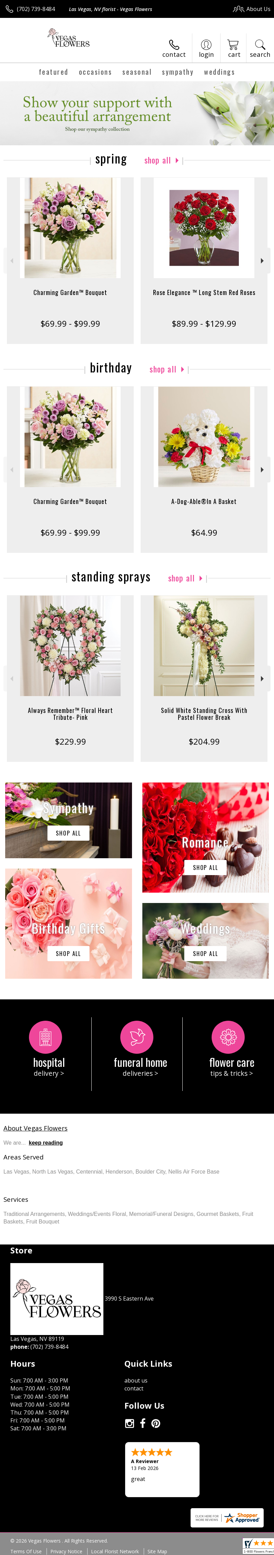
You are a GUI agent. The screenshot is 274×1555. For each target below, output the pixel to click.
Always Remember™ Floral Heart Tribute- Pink (70, 714)
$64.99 (204, 532)
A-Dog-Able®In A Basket (204, 501)
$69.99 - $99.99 (70, 323)
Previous (10, 261)
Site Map (157, 1551)
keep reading (46, 1143)
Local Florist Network (115, 1551)
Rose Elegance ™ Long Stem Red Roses (204, 292)
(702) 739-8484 (36, 9)
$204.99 (204, 741)
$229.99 (70, 741)
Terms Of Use (26, 1551)
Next (263, 261)
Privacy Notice (66, 1551)
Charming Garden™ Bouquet (70, 292)
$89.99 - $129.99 (204, 323)
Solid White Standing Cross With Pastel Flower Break (204, 714)
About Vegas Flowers (35, 1128)
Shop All (157, 160)
